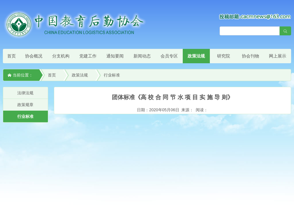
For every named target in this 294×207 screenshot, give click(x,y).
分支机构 (60, 55)
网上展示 (277, 55)
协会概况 (33, 55)
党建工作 (88, 55)
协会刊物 (250, 55)
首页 (11, 55)
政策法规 (196, 55)
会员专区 (169, 55)
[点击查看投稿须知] (255, 16)
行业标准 (112, 75)
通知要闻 (115, 55)
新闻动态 (142, 55)
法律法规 (25, 93)
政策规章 (25, 104)
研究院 (223, 55)
